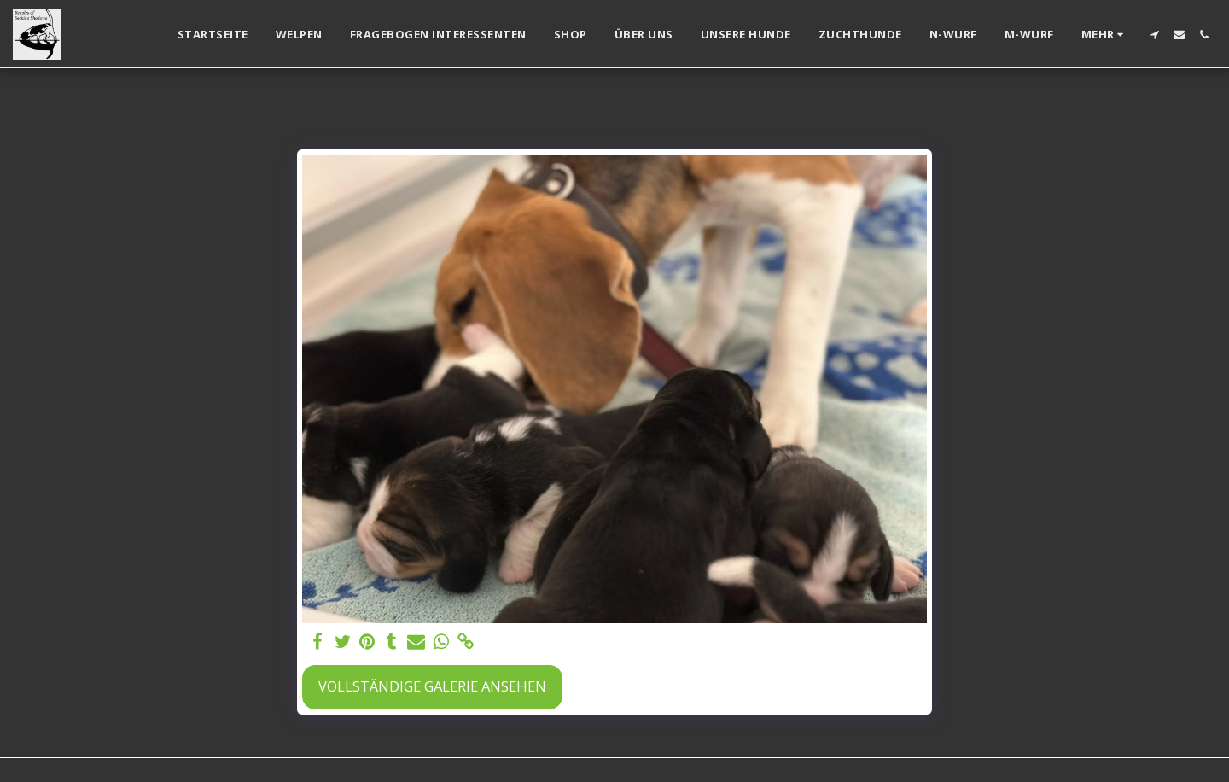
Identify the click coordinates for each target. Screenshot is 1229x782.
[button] (1154, 34)
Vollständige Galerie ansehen (432, 686)
